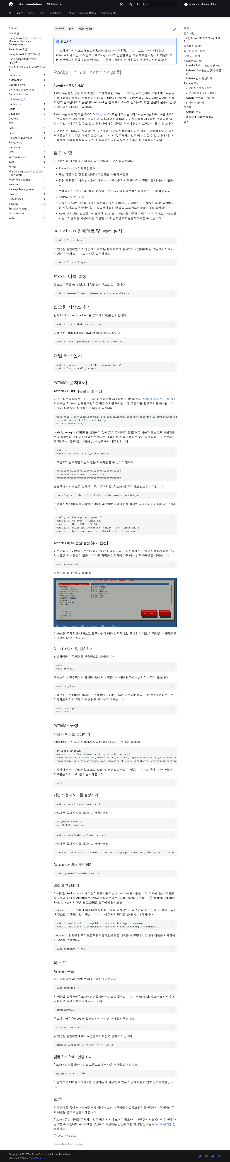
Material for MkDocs (30, 1158)
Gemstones (55, 13)
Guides (19, 13)
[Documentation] (10, 4)
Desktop (70, 13)
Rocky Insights (108, 13)
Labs (41, 13)
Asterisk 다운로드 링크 (157, 399)
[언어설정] (130, 4)
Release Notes (87, 13)
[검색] (156, 4)
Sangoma (102, 114)
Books (31, 13)
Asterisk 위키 (160, 1124)
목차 (186, 28)
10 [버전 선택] (52, 4)
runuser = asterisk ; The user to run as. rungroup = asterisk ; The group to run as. (116, 852)
